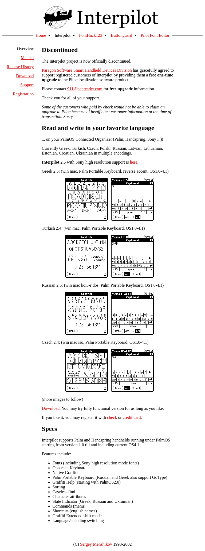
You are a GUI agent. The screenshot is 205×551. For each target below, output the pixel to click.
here (133, 162)
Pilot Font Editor (155, 35)
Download (25, 76)
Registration (23, 94)
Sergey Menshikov (96, 544)
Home (41, 35)
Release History (20, 66)
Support (27, 85)
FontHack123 (90, 35)
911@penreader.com (84, 89)
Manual (27, 57)
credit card (132, 417)
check (112, 417)
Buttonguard (121, 35)
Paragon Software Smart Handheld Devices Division (87, 70)
